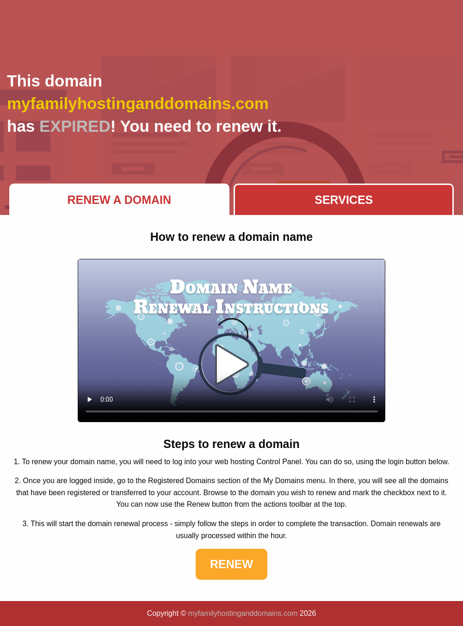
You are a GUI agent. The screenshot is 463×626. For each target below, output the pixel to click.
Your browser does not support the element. (231, 340)
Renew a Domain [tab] (119, 199)
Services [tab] (344, 199)
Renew (231, 564)
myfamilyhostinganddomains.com (243, 613)
